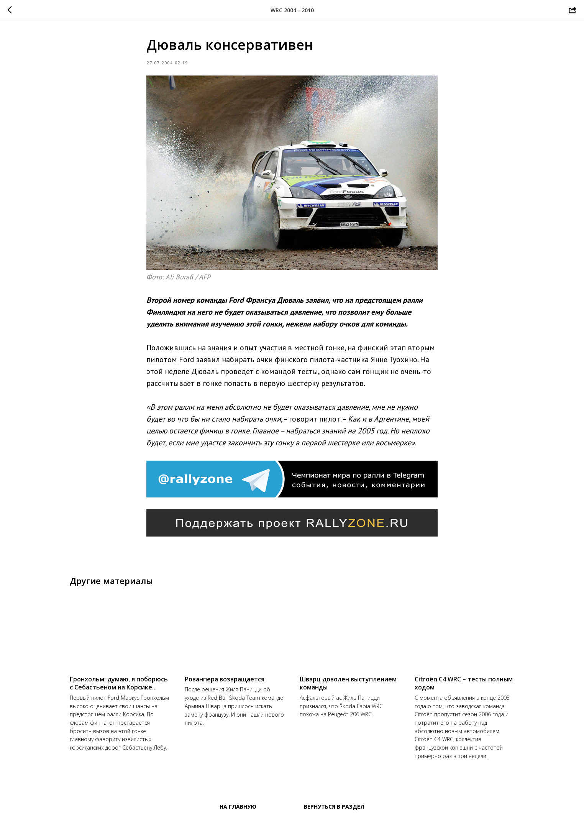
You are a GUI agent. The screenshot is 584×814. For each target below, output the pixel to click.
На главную (238, 806)
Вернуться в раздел (334, 806)
